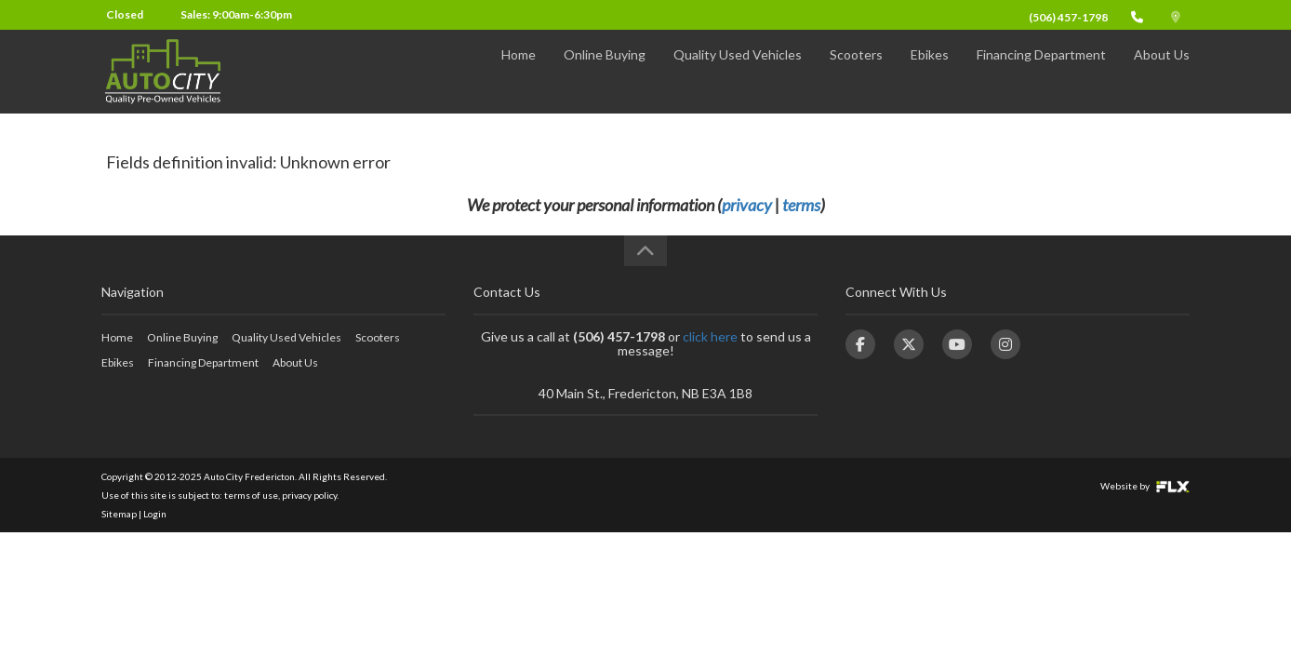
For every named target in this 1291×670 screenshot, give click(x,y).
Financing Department (1041, 71)
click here (710, 336)
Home (518, 71)
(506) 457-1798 (1068, 17)
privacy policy (309, 495)
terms (801, 204)
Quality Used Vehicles (737, 71)
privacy (747, 204)
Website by (1145, 485)
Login (154, 513)
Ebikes (930, 71)
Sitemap (119, 513)
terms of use (251, 495)
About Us (1162, 71)
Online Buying (605, 71)
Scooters (856, 71)
